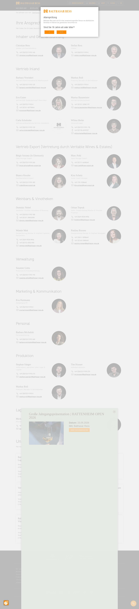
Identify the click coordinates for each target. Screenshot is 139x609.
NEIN (61, 32)
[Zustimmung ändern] (6, 602)
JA (49, 32)
